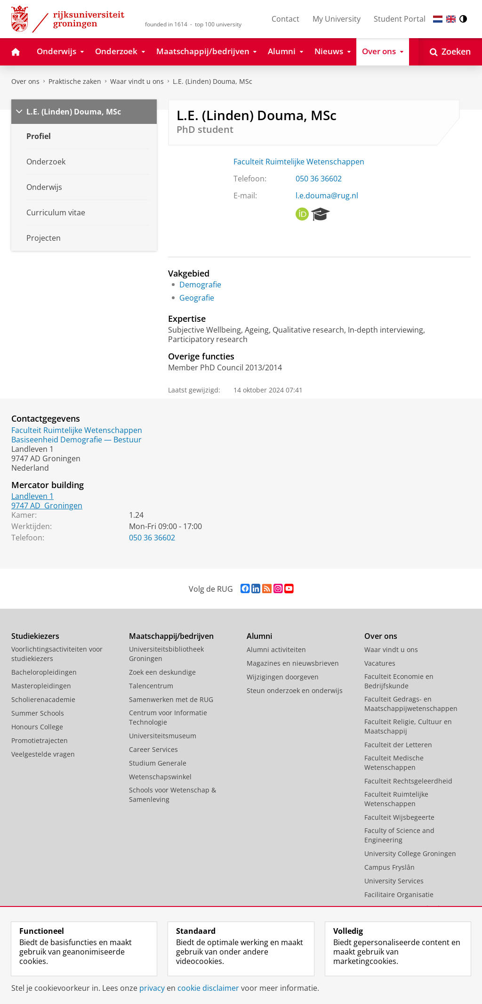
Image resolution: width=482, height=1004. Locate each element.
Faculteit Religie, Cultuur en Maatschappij (408, 726)
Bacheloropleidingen (44, 672)
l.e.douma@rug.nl (327, 195)
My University (337, 19)
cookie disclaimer (208, 988)
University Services (394, 880)
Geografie (196, 298)
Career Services (153, 749)
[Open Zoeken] (450, 51)
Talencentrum (151, 685)
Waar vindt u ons (137, 81)
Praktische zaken (74, 81)
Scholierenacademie (43, 699)
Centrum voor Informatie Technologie (168, 717)
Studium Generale (157, 763)
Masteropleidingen (41, 685)
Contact (285, 19)
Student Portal (400, 19)
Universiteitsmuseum (162, 735)
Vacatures (379, 663)
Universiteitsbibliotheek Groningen (166, 654)
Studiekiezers (35, 636)
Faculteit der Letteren (398, 744)
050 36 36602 (319, 178)
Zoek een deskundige (162, 672)
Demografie (200, 284)
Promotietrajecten (39, 740)
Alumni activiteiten (276, 649)
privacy (152, 988)
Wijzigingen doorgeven (283, 676)
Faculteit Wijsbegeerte (399, 817)
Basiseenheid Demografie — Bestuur (76, 439)
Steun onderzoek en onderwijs (295, 690)
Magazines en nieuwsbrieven (293, 663)
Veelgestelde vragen (43, 754)
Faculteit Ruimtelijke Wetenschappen (298, 161)
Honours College (37, 726)
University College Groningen (410, 853)
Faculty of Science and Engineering (399, 835)
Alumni (259, 636)
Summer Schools (37, 713)
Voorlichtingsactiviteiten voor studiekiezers (57, 654)
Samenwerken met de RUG (171, 699)
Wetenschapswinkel (160, 776)
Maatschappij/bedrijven (171, 636)
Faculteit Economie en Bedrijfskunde (399, 681)
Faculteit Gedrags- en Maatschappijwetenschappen (411, 703)
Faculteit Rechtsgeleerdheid (408, 780)
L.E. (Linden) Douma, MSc (212, 81)
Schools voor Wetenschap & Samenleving (172, 794)
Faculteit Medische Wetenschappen (394, 762)
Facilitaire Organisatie (399, 894)
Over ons (25, 81)
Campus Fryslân (389, 867)
